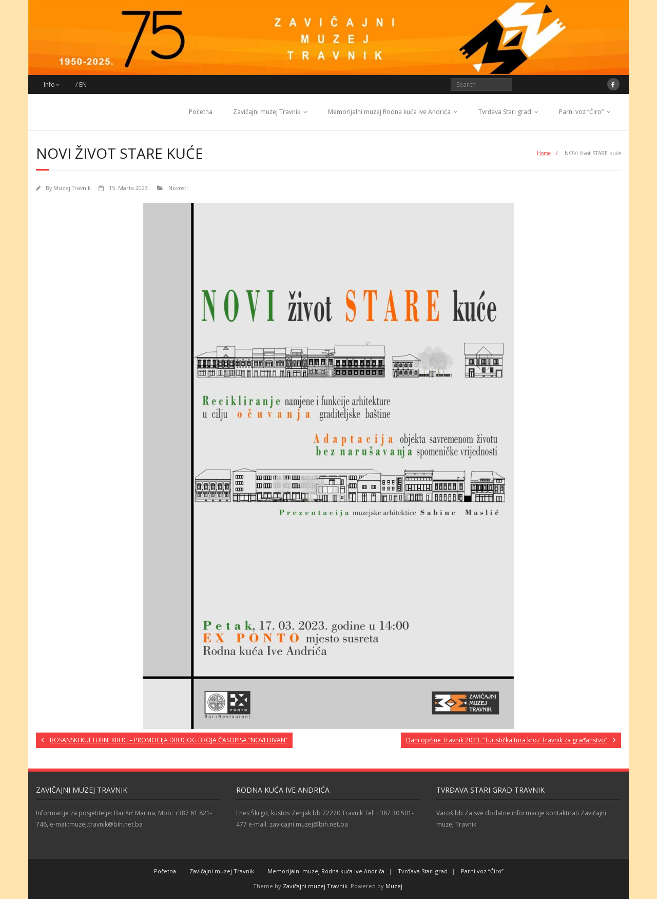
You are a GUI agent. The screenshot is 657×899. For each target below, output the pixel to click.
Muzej (393, 886)
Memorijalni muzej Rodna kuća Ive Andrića (389, 111)
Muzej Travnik (72, 188)
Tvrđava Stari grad (504, 111)
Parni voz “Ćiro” (581, 111)
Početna (200, 111)
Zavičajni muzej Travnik (266, 111)
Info (49, 84)
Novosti (178, 188)
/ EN (81, 84)
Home (544, 153)
